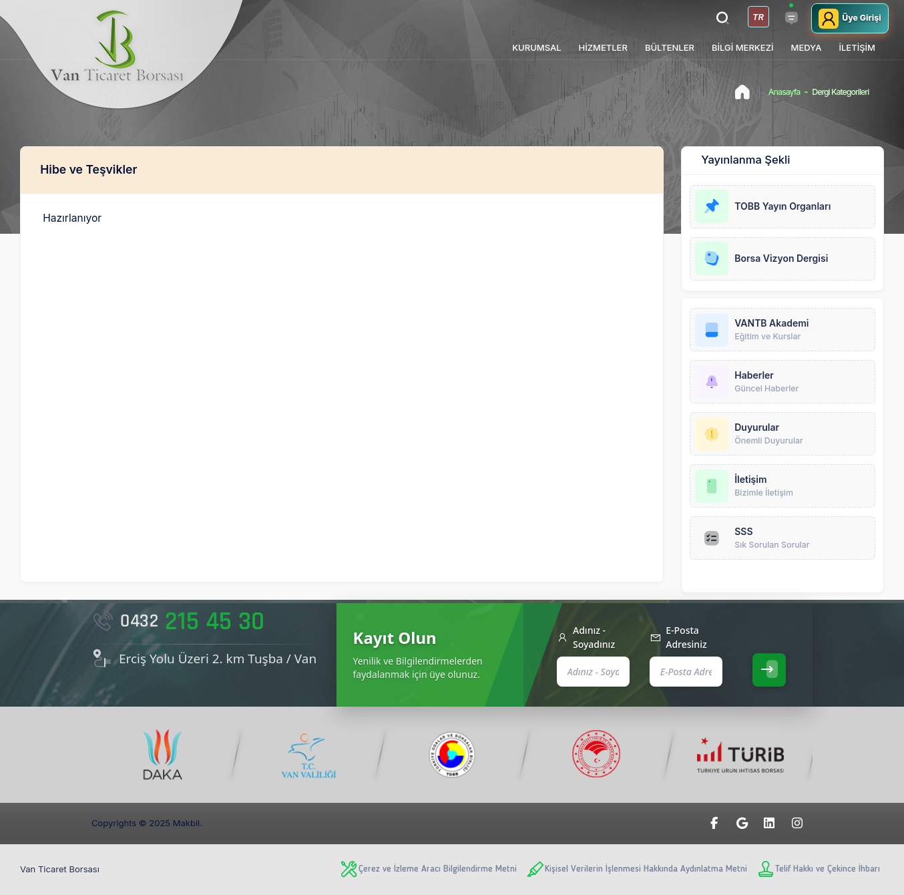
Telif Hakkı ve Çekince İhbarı (818, 869)
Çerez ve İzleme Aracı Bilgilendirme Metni (428, 869)
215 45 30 (178, 622)
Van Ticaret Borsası (59, 869)
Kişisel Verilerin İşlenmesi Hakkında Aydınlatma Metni (636, 869)
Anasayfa (784, 92)
